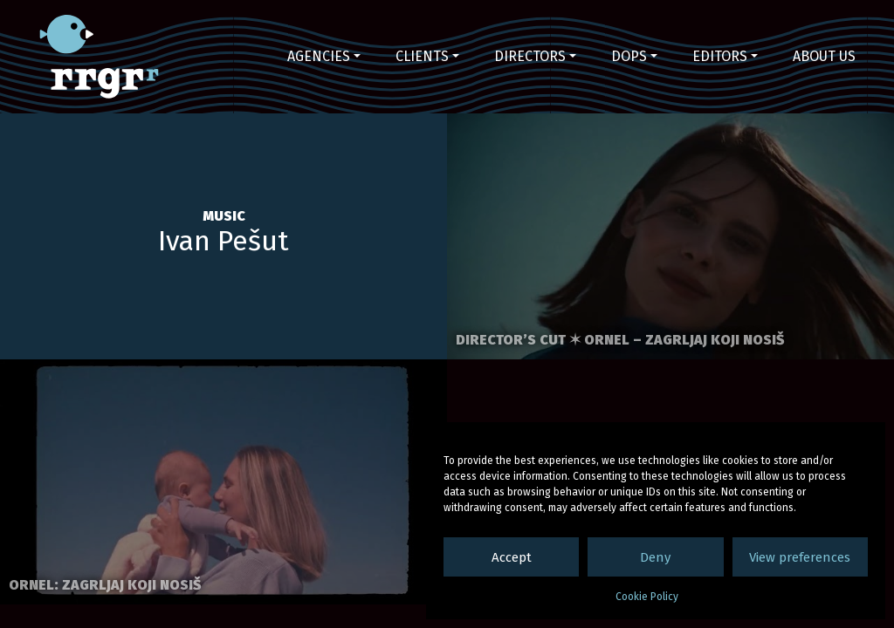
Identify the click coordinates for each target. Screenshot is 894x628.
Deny (655, 557)
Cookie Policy (646, 596)
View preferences (799, 557)
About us (824, 56)
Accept (512, 557)
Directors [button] (530, 56)
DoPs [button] (629, 56)
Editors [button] (719, 56)
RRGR (99, 56)
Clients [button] (422, 56)
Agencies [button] (318, 56)
